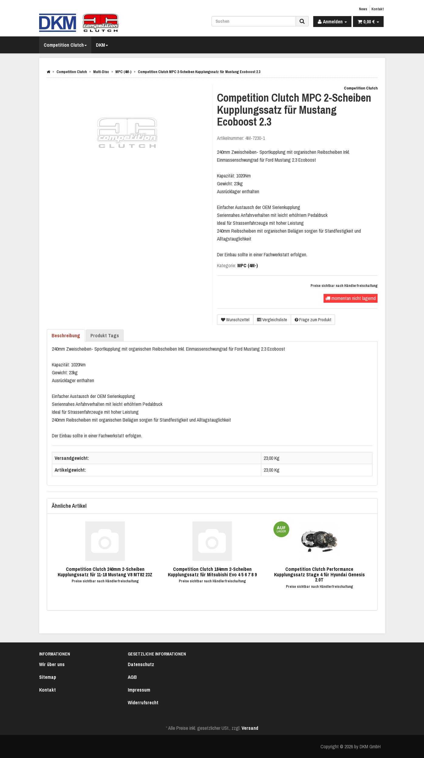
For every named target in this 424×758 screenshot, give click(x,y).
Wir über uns (52, 664)
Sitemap (47, 677)
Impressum (139, 689)
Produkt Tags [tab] (104, 335)
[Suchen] (254, 21)
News (363, 9)
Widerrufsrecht (143, 702)
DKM (102, 45)
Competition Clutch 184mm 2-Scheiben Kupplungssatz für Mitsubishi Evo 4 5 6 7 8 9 (212, 572)
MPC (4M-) (247, 265)
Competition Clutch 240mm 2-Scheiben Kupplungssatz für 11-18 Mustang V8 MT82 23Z (105, 572)
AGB (132, 677)
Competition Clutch (65, 45)
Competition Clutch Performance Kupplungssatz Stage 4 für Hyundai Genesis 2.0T (319, 574)
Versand (250, 728)
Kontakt (377, 9)
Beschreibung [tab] (66, 335)
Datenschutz (141, 664)
